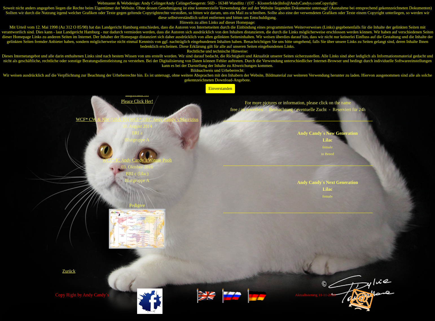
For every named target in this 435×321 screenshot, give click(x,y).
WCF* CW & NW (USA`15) (137, 119)
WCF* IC (137, 160)
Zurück (68, 271)
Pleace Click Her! (137, 101)
